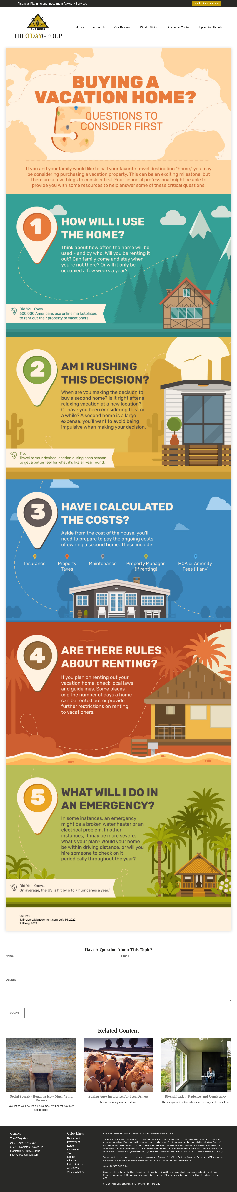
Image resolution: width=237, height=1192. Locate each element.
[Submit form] (15, 1013)
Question (12, 979)
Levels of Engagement (206, 3)
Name (10, 956)
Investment (73, 1142)
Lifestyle (72, 1160)
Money (71, 1156)
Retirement (73, 1138)
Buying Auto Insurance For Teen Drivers (118, 1096)
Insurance (73, 1149)
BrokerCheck (167, 1133)
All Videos (73, 1167)
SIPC (167, 1172)
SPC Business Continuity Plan (117, 1184)
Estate (71, 1145)
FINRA (162, 1172)
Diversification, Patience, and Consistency (196, 1096)
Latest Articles (75, 1164)
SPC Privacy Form (140, 1184)
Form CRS (155, 1184)
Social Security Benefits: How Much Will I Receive (41, 1098)
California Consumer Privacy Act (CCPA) (196, 1157)
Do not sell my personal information (175, 1160)
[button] (99, 26)
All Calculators (75, 1171)
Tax (69, 1153)
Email (125, 956)
